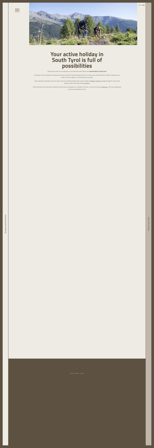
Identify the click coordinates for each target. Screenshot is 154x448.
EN (144, 5)
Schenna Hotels (74, 373)
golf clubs (104, 87)
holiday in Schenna (95, 81)
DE (139, 5)
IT (141, 5)
